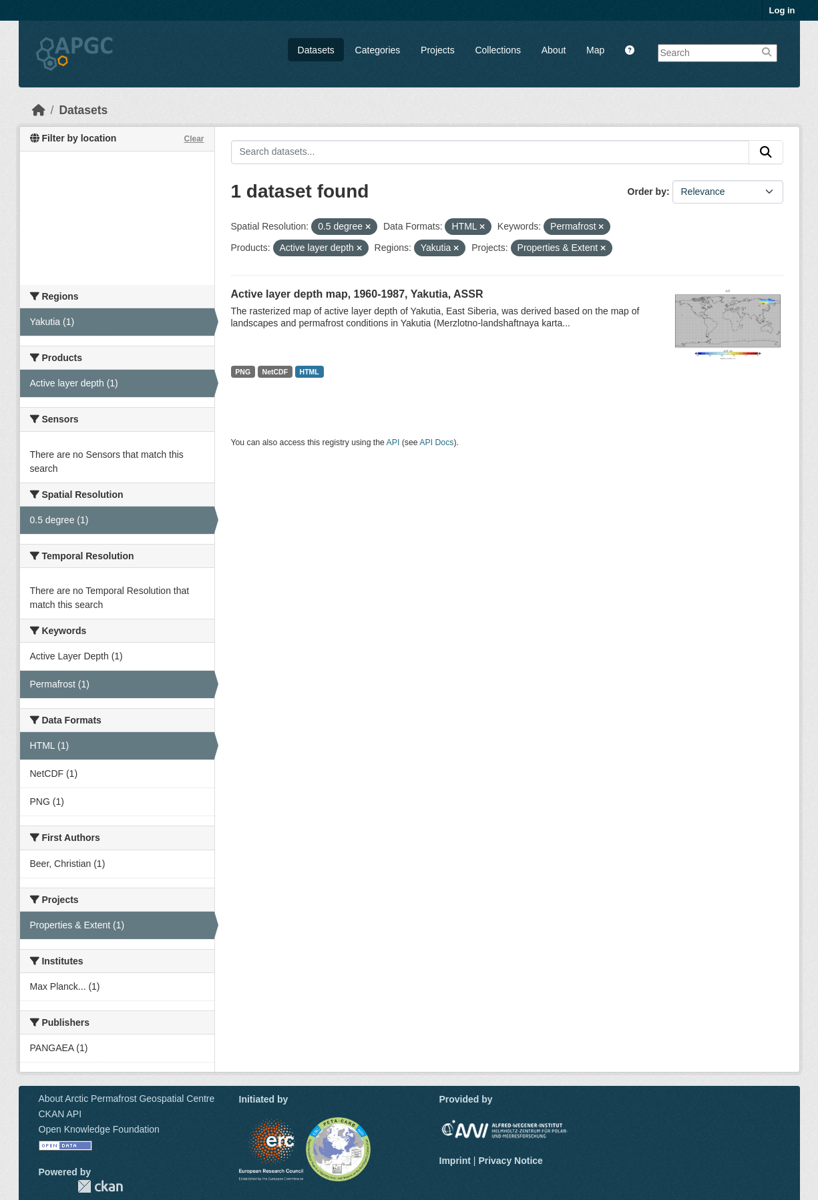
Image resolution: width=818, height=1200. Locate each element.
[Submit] (766, 152)
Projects (438, 50)
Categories (378, 50)
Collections (497, 50)
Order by (647, 191)
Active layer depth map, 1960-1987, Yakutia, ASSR (357, 294)
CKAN (100, 1186)
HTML (309, 372)
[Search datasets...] (490, 152)
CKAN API (60, 1114)
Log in (782, 10)
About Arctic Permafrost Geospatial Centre (127, 1098)
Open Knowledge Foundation (99, 1129)
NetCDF (275, 372)
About (554, 50)
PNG (242, 372)
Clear (194, 138)
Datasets (316, 50)
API (393, 442)
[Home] (38, 110)
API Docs (436, 442)
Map (595, 50)
